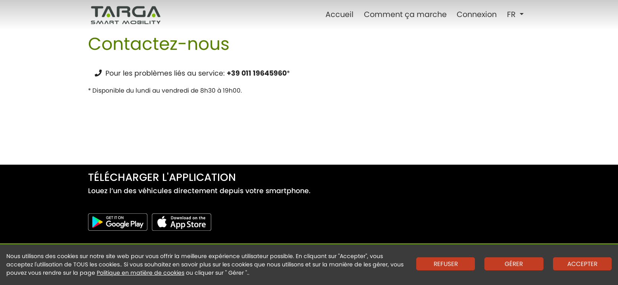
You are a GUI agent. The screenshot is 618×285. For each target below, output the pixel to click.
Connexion (477, 14)
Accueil (339, 14)
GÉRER (514, 264)
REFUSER (446, 264)
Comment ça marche (405, 14)
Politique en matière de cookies (140, 273)
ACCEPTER (582, 264)
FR (512, 14)
